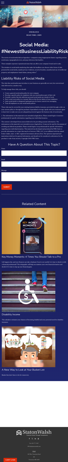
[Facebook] (29, 438)
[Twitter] (32, 438)
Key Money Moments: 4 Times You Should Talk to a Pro (31, 256)
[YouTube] (38, 438)
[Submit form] (6, 187)
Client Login (10, 460)
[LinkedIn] (35, 438)
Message (4, 170)
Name (3, 149)
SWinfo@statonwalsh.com (34, 446)
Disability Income (11, 314)
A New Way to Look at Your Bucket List (23, 369)
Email (3, 159)
